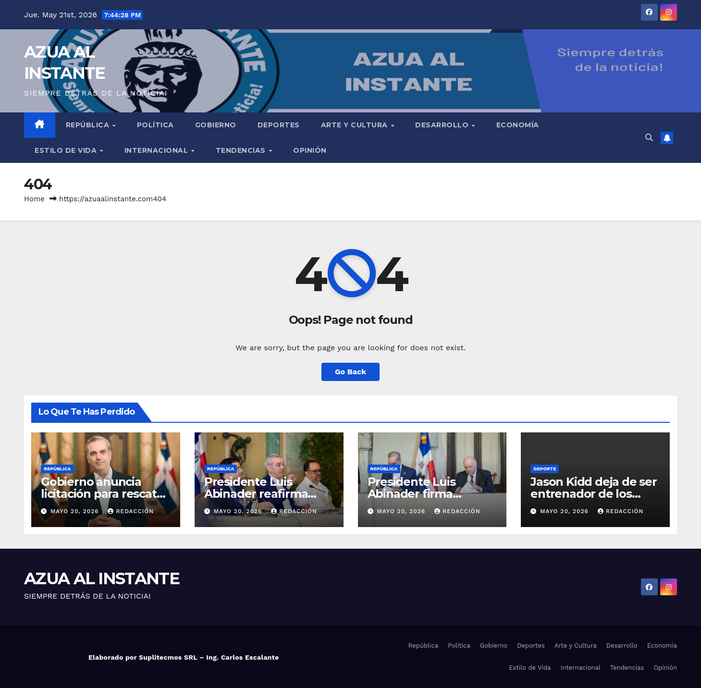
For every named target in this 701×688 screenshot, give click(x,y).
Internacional (157, 150)
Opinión (310, 150)
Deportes (279, 125)
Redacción (131, 511)
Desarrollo (443, 125)
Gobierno (215, 125)
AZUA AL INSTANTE (101, 578)
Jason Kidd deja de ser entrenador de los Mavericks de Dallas (593, 494)
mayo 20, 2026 (75, 511)
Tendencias (242, 150)
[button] (649, 137)
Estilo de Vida (67, 150)
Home (34, 199)
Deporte (544, 468)
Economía (517, 125)
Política (155, 125)
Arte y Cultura (355, 125)
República (88, 125)
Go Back (350, 371)
